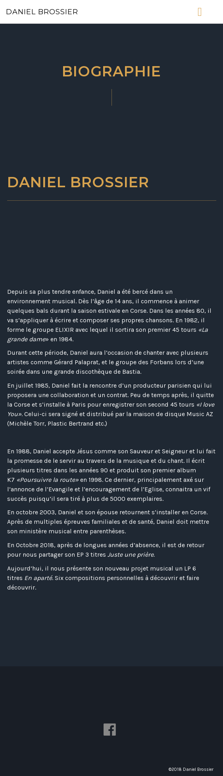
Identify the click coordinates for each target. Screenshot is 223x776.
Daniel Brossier (42, 12)
